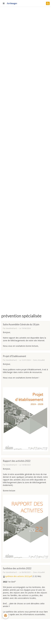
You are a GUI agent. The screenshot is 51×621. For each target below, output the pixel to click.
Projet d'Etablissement (14, 356)
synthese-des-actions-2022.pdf (18, 576)
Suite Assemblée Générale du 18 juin (21, 324)
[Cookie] (5, 615)
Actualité (41, 360)
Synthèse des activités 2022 (17, 568)
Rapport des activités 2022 (16, 460)
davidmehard (11, 328)
